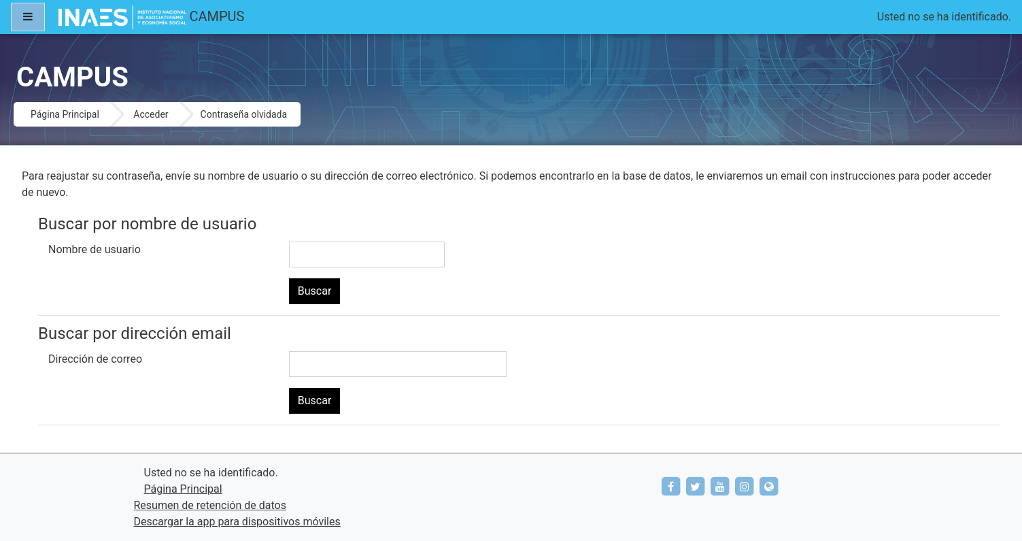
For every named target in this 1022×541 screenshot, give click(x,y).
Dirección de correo (95, 359)
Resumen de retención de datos (210, 505)
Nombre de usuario (94, 249)
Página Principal (65, 114)
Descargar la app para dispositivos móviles (237, 521)
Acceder (150, 114)
